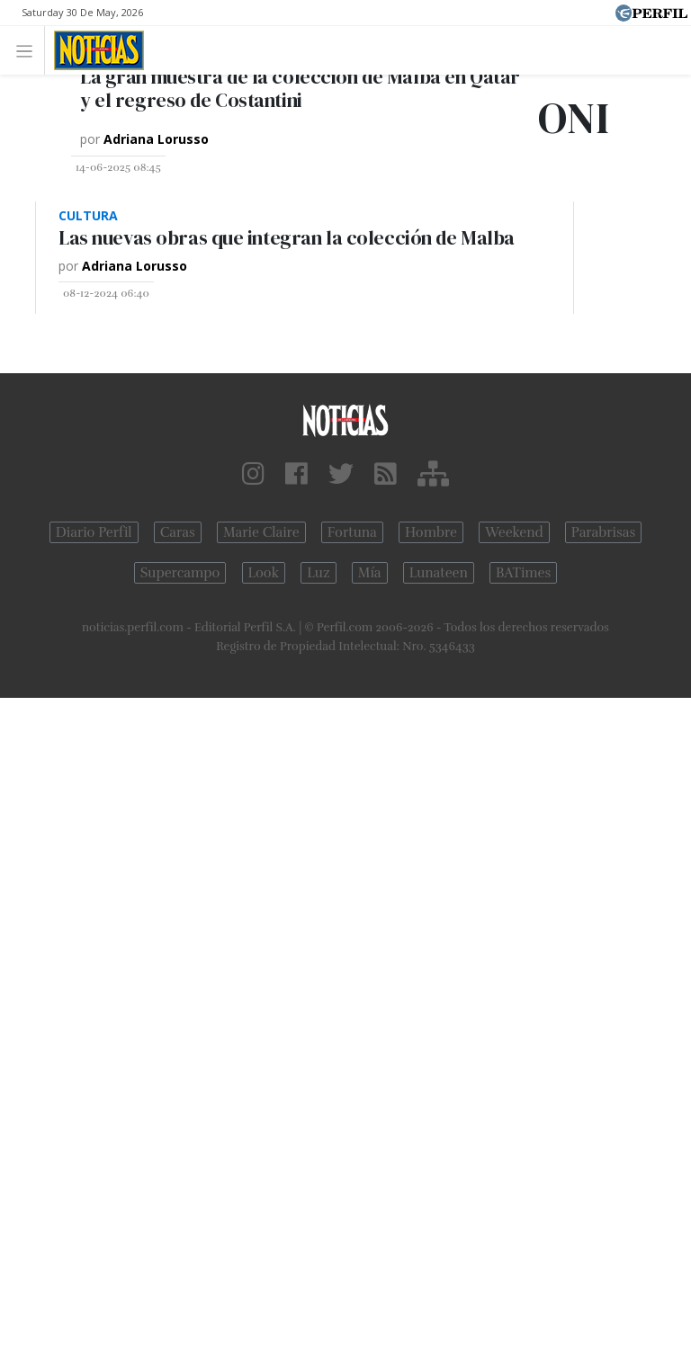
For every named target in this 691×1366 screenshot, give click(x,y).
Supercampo (180, 573)
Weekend (514, 532)
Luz (318, 573)
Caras (177, 532)
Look (264, 573)
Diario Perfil (94, 532)
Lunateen (438, 573)
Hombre (431, 532)
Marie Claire (261, 532)
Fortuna (352, 532)
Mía (369, 573)
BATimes (523, 573)
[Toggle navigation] (29, 50)
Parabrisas (603, 532)
